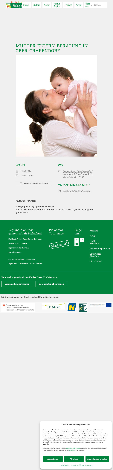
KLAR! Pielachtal (94, 242)
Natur (46, 4)
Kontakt (94, 230)
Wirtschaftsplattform (97, 248)
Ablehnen (74, 459)
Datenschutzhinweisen (73, 448)
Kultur (36, 4)
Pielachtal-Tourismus (56, 231)
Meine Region (57, 4)
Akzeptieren (52, 459)
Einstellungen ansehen (97, 459)
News (78, 4)
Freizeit (68, 4)
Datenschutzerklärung (77, 465)
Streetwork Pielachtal (95, 255)
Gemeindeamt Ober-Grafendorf (77, 171)
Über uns (87, 4)
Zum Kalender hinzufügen (34, 183)
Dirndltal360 (96, 261)
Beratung (67, 191)
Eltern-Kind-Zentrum (81, 191)
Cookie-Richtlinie (64, 465)
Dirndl (26, 4)
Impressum (72, 450)
